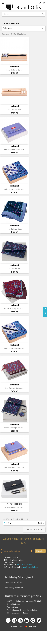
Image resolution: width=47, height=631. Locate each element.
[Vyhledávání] (23, 14)
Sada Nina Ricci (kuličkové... (14, 507)
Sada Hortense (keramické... (14, 348)
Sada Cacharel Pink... (14, 110)
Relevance (23, 28)
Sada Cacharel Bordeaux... (14, 388)
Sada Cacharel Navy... (14, 70)
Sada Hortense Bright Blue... (14, 149)
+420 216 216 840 (24, 564)
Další (41, 523)
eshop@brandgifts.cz (30, 567)
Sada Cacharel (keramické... (14, 308)
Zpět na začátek (34, 529)
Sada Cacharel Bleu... (14, 229)
